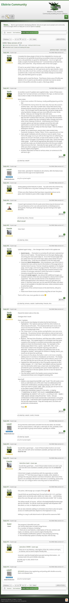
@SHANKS (21, 571)
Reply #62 (6, 166)
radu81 (9, 170)
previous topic (54, 50)
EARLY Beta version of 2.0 (30, 32)
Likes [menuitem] (62, 156)
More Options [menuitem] (61, 39)
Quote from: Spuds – (28, 463)
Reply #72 (6, 521)
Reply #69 (6, 444)
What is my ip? (21, 221)
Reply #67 (6, 309)
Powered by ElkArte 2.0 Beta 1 (9, 599)
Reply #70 (6, 458)
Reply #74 (6, 567)
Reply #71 (6, 487)
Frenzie (9, 228)
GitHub (38, 26)
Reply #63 (6, 183)
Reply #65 (6, 225)
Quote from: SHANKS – (28, 547)
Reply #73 (6, 542)
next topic (63, 50)
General (9, 32)
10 (30, 39)
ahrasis (9, 204)
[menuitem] (66, 17)
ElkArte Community (14, 4)
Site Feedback (17, 32)
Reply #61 (6, 88)
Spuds (9, 56)
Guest (9, 524)
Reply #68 (6, 421)
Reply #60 (6, 52)
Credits (20, 599)
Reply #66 (6, 246)
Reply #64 (6, 200)
